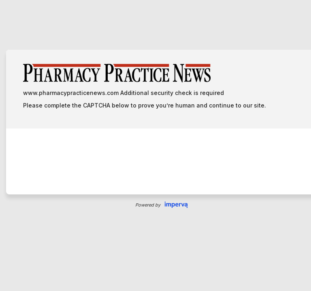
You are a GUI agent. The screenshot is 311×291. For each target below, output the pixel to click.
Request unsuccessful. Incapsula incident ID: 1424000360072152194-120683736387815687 (155, 145)
